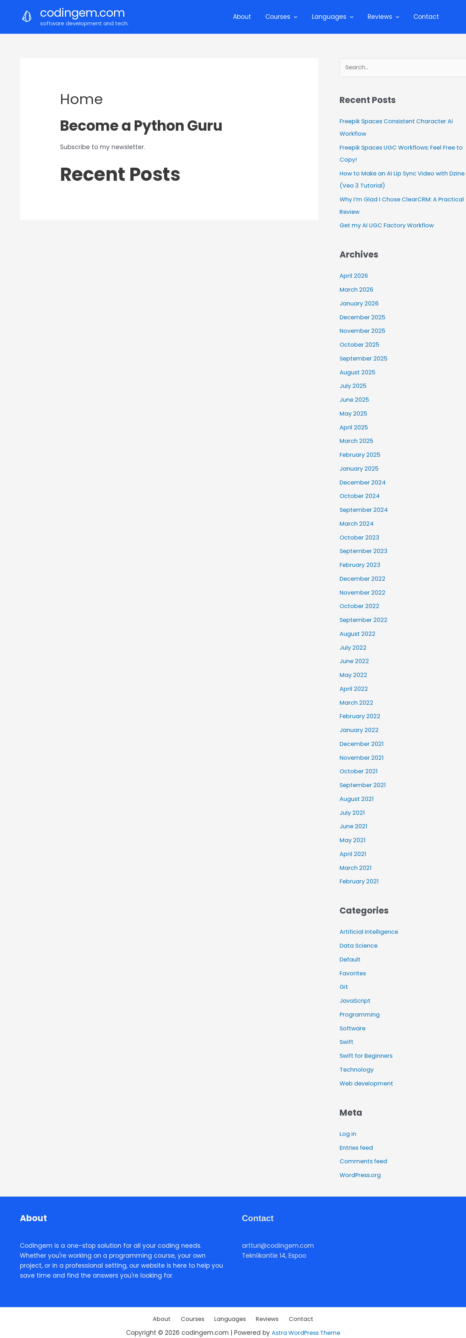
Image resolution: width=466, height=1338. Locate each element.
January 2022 (360, 723)
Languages (338, 16)
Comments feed (365, 1149)
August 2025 (359, 369)
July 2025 (354, 383)
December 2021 (363, 736)
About (252, 16)
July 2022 (354, 641)
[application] (301, 16)
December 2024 (364, 478)
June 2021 (354, 818)
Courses (289, 16)
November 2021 (363, 750)
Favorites (353, 963)
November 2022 (364, 587)
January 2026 (360, 302)
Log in (348, 1122)
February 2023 (361, 560)
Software (353, 1017)
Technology (358, 1058)
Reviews (386, 16)
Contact (427, 16)
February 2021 (360, 872)
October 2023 (360, 533)
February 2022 (361, 709)
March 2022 (357, 696)
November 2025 (364, 329)
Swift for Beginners (368, 1045)
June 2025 (355, 396)
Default (351, 950)
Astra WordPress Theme (306, 1321)
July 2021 (353, 804)
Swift (347, 1031)
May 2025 (354, 410)
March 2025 (357, 437)
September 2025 (365, 356)
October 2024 (361, 492)
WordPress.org (361, 1163)
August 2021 (358, 791)
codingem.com (82, 13)
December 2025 (364, 315)
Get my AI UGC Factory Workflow (389, 224)
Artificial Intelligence (371, 923)
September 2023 (365, 546)
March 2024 (358, 519)
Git (344, 977)
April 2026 (354, 274)
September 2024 (365, 505)
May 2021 (353, 831)
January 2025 (360, 465)
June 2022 (355, 655)
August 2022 (359, 628)
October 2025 (360, 342)
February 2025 (361, 451)
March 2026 (357, 288)
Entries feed (358, 1136)
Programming (361, 1004)
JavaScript (356, 990)
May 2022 (354, 668)
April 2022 (354, 682)
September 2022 (365, 614)
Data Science (360, 936)
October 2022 (360, 600)
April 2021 (353, 845)
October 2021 (359, 763)
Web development (368, 1072)
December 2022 (364, 573)
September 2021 (364, 777)
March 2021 (356, 859)
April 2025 (354, 424)
